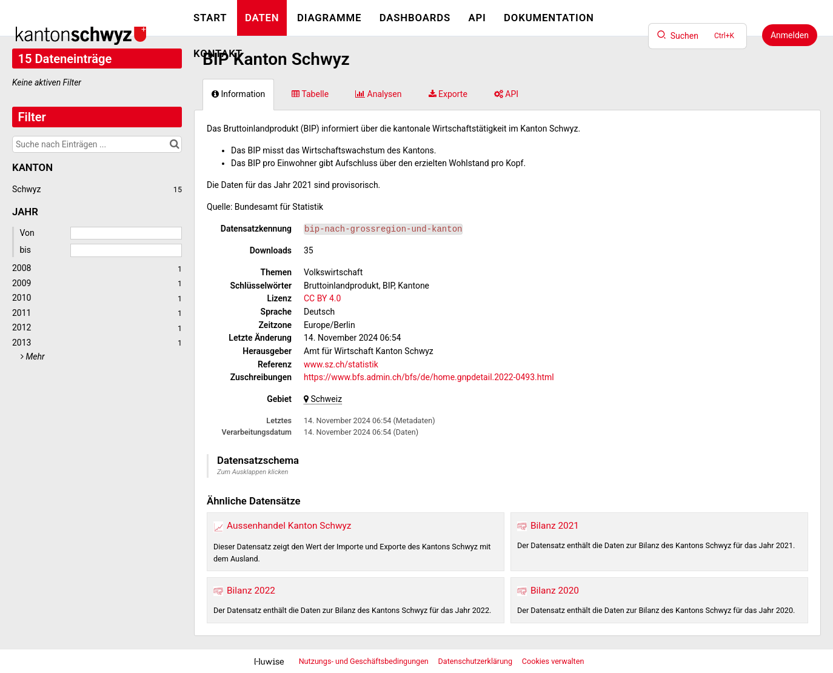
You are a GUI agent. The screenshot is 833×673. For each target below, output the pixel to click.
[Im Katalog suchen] (174, 144)
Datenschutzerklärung (476, 661)
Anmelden (790, 35)
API (477, 18)
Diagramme (329, 18)
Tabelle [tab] (310, 94)
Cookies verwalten (553, 661)
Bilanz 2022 (251, 590)
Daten (262, 18)
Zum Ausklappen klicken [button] (253, 472)
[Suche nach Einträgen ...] (97, 144)
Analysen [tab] (378, 94)
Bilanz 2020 (554, 590)
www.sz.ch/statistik (341, 364)
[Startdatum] (126, 233)
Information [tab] (238, 94)
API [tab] (506, 94)
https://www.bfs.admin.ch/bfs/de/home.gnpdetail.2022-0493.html (429, 377)
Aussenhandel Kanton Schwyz (289, 525)
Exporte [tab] (448, 94)
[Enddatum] (126, 250)
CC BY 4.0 (322, 298)
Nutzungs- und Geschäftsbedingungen (364, 661)
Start (210, 18)
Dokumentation (549, 18)
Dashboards (415, 18)
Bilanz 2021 (554, 525)
